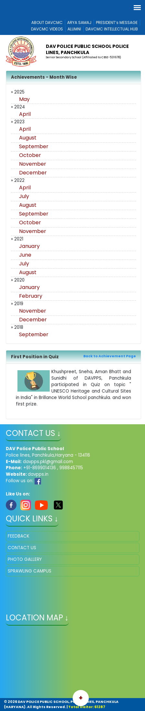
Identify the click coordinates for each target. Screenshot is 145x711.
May (24, 99)
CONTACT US (22, 548)
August (27, 137)
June (25, 255)
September (33, 146)
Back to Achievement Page (109, 356)
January (29, 246)
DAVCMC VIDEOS (47, 29)
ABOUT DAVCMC (47, 22)
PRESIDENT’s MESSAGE (117, 22)
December (33, 172)
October (30, 155)
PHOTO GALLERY (25, 559)
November (32, 164)
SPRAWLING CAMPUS (29, 571)
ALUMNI (74, 29)
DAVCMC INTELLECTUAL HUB (112, 29)
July (24, 196)
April (25, 114)
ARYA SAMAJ (79, 22)
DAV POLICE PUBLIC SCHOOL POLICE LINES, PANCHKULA (87, 49)
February (30, 296)
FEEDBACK (18, 536)
